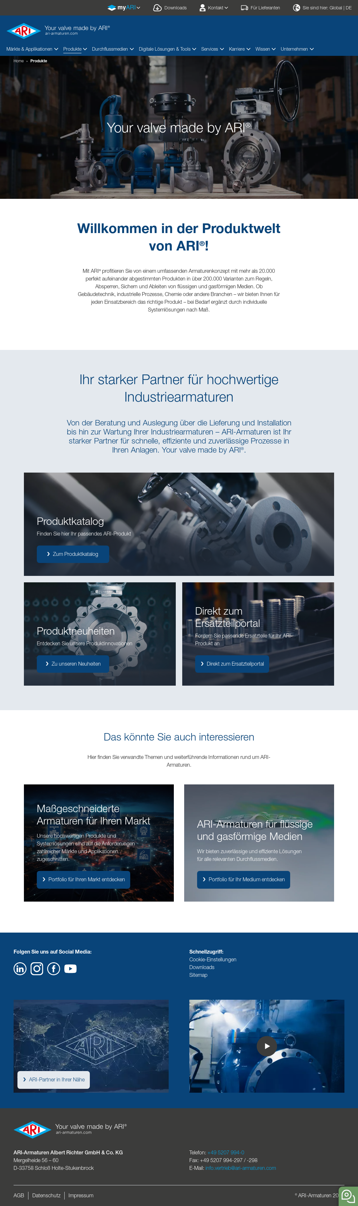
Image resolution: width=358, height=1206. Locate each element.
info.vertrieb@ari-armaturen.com (240, 1168)
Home (19, 60)
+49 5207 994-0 (225, 1152)
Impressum (80, 1195)
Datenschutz (46, 1195)
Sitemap (198, 975)
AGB (19, 1195)
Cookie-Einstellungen (213, 959)
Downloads (202, 967)
